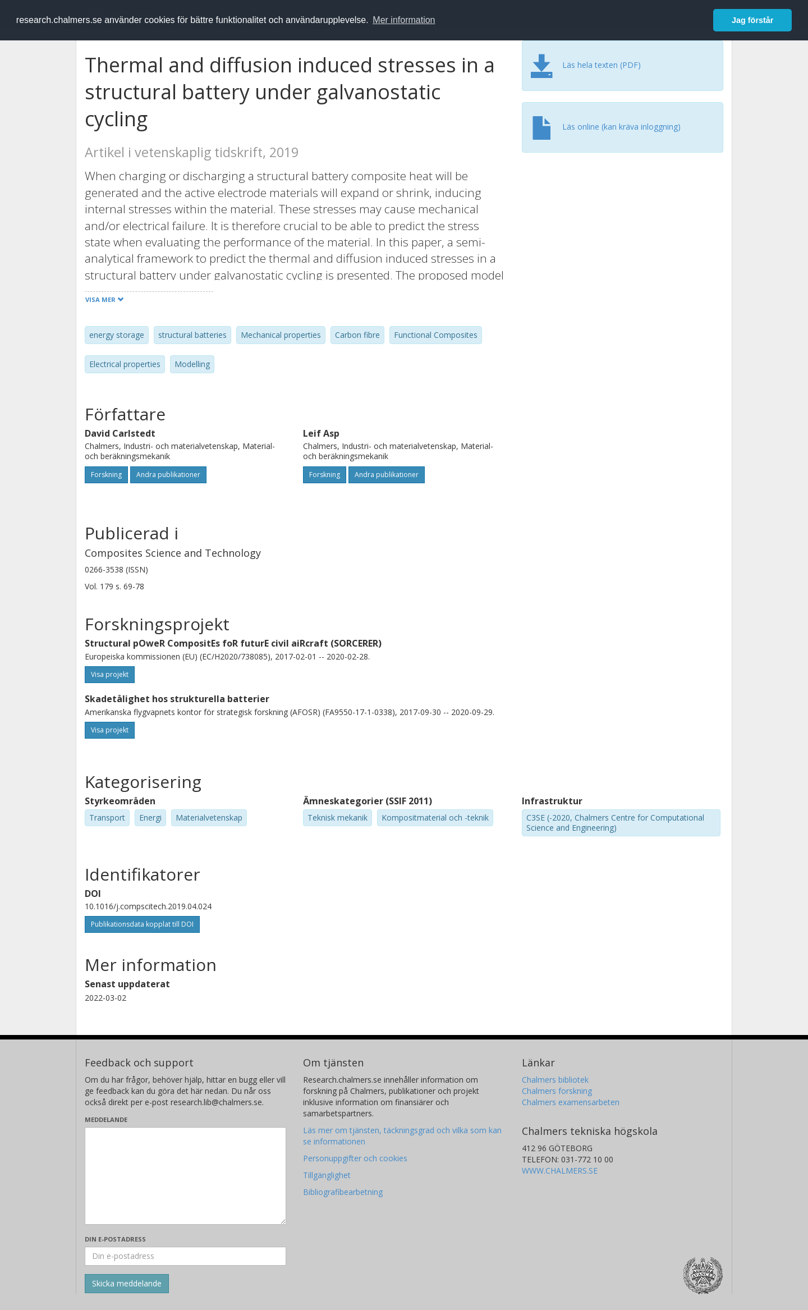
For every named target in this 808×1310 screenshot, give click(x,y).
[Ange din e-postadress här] (185, 1256)
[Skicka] (127, 1283)
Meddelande (106, 1119)
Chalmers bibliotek (555, 1079)
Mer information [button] (404, 20)
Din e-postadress (115, 1239)
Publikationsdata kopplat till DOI (142, 924)
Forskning (106, 474)
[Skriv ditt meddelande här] (185, 1176)
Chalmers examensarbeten (570, 1102)
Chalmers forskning (557, 1090)
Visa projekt (109, 674)
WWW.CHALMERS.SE (560, 1170)
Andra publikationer (168, 474)
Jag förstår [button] (752, 20)
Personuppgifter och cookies (355, 1158)
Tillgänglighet (327, 1175)
